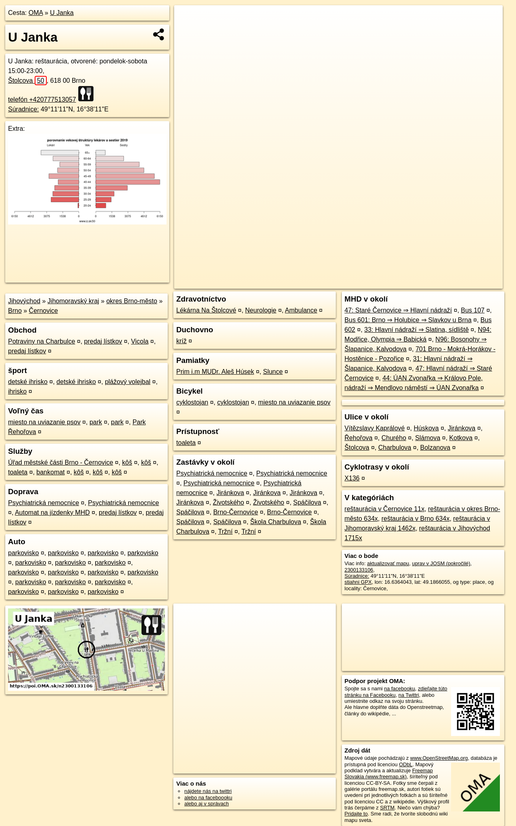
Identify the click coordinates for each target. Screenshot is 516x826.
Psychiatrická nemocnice (43, 502)
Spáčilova (307, 502)
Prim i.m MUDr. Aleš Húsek (215, 371)
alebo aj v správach (206, 804)
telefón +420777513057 (42, 99)
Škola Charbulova (275, 521)
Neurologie (260, 310)
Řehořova (358, 437)
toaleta (17, 472)
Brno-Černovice (235, 512)
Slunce (273, 371)
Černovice (43, 310)
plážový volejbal (127, 381)
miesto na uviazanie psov (44, 422)
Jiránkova (230, 492)
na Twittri (408, 695)
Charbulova (394, 447)
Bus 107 (473, 310)
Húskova (426, 428)
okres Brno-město (131, 301)
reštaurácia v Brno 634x (415, 518)
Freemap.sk (405, 282)
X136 (352, 478)
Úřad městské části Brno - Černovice (60, 462)
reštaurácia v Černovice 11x (384, 508)
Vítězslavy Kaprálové (375, 428)
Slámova (427, 437)
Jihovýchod (24, 301)
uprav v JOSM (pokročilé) (441, 563)
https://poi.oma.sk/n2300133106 (466, 282)
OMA (36, 12)
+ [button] (188, 19)
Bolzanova (435, 447)
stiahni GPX (358, 582)
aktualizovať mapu (388, 563)
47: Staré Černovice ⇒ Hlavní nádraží (398, 310)
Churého (393, 437)
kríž (181, 341)
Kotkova (460, 437)
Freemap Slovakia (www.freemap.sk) (389, 773)
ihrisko (17, 391)
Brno (15, 310)
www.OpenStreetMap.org (439, 758)
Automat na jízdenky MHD (52, 512)
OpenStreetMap (363, 282)
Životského (228, 502)
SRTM (387, 808)
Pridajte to (356, 814)
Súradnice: (23, 109)
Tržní (225, 531)
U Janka (62, 12)
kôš (127, 462)
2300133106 (359, 570)
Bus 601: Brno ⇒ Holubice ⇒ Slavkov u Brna (408, 320)
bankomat (50, 472)
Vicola (139, 341)
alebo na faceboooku (208, 798)
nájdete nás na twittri (207, 791)
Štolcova (27, 80)
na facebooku (399, 689)
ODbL (405, 764)
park (95, 422)
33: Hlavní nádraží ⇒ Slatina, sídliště (416, 329)
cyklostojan (192, 402)
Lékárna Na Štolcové (206, 310)
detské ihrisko (28, 381)
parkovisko (23, 552)
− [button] (188, 31)
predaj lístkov (103, 341)
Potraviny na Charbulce (41, 341)
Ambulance (301, 310)
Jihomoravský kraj (73, 301)
